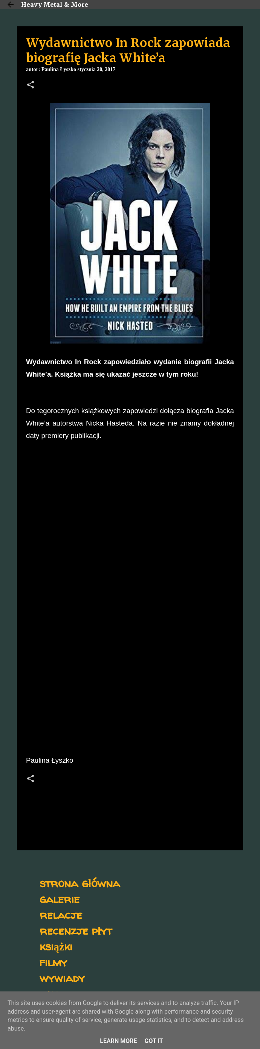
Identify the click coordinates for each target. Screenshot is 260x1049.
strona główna (80, 883)
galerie (60, 898)
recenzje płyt (76, 930)
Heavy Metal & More (54, 4)
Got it (153, 1040)
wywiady (62, 977)
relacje (61, 914)
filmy (53, 962)
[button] (30, 85)
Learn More (118, 1040)
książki (56, 946)
